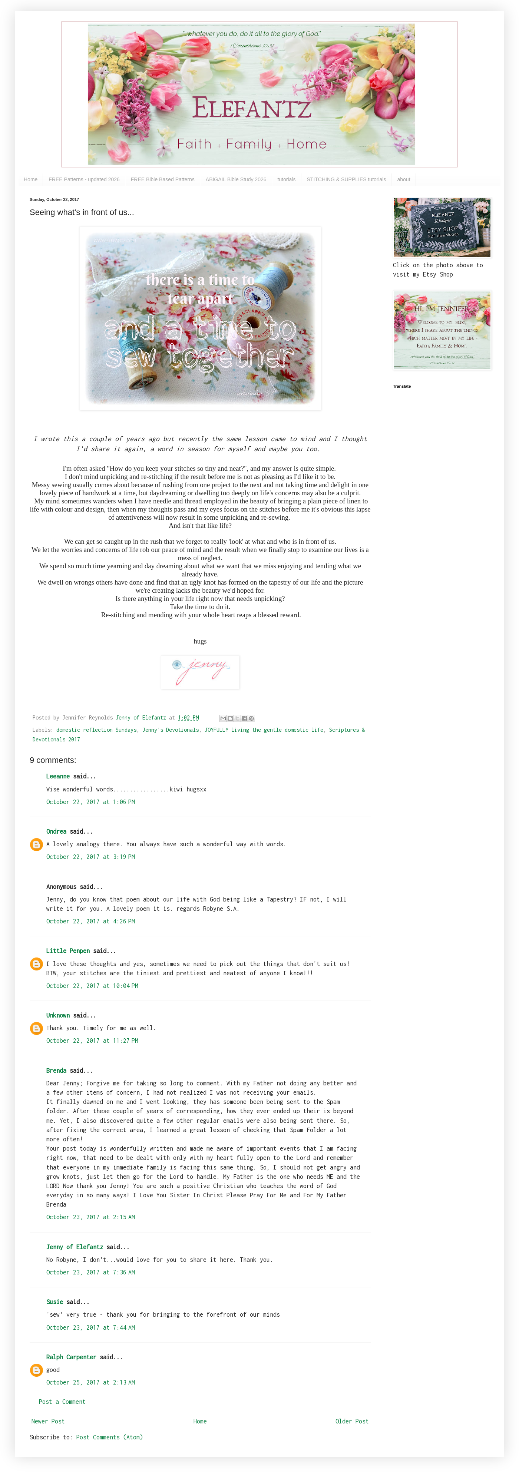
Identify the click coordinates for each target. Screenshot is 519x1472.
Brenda (56, 1070)
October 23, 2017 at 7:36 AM (90, 1272)
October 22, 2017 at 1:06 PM (90, 801)
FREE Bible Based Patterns (163, 179)
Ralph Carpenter (71, 1357)
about (403, 179)
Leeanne (58, 776)
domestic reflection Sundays (96, 730)
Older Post (352, 1421)
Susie (54, 1302)
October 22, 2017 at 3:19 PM (90, 856)
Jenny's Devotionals (170, 730)
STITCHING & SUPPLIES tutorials (346, 179)
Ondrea (56, 831)
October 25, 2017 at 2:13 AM (90, 1382)
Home (30, 179)
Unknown (58, 1015)
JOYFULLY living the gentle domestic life (264, 730)
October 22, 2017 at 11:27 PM (92, 1040)
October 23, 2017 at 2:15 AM (90, 1217)
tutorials (287, 179)
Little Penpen (68, 950)
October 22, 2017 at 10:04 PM (92, 985)
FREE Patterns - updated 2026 (84, 179)
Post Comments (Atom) (109, 1437)
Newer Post (48, 1421)
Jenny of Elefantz (74, 1247)
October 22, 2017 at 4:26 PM (90, 921)
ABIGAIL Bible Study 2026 (236, 179)
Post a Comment (62, 1401)
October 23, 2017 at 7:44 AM (90, 1327)
